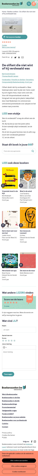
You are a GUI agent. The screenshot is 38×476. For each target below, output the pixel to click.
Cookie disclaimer (8, 435)
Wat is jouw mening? (9, 47)
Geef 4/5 (12, 341)
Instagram (34, 441)
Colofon (5, 423)
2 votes (4, 45)
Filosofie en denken (18, 80)
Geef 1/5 (3, 341)
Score (4, 338)
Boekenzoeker (12, 4)
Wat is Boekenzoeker (10, 394)
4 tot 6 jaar (28, 82)
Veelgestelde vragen (9, 410)
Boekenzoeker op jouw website (13, 417)
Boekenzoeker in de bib (10, 401)
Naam (4, 326)
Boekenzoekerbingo (9, 404)
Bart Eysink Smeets (8, 74)
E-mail (22, 57)
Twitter (15, 57)
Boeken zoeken (29, 4)
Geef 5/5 (14, 341)
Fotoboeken (6, 80)
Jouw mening (6, 344)
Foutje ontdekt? (8, 414)
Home (4, 12)
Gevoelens (30, 80)
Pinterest (19, 57)
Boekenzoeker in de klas (11, 397)
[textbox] (19, 359)
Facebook (12, 57)
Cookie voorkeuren (19, 472)
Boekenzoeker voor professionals (14, 420)
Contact (5, 427)
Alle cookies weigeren (19, 466)
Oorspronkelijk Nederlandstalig (13, 82)
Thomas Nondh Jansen (10, 76)
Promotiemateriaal (9, 407)
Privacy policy (7, 433)
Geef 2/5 (6, 341)
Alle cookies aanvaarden (19, 460)
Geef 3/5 (9, 341)
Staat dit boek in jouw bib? (33, 151)
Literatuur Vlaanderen (9, 450)
